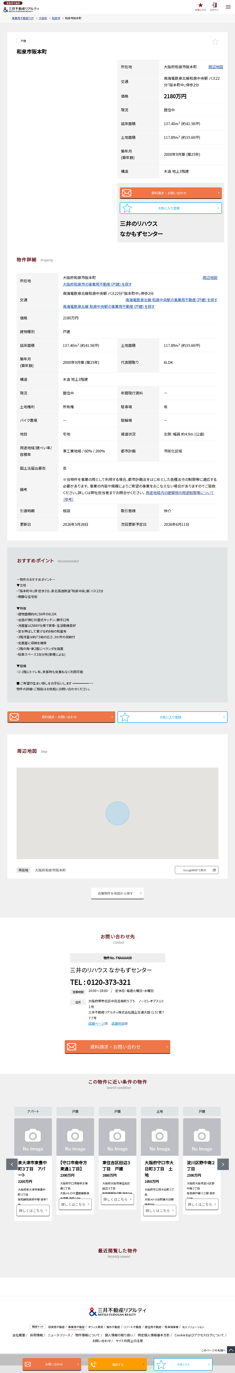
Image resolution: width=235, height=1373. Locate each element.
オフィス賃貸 (95, 1334)
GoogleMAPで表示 (194, 870)
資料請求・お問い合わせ (169, 193)
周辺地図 (215, 66)
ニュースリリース (58, 1342)
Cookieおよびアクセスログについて (198, 1342)
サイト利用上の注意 (128, 1348)
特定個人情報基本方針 (153, 1342)
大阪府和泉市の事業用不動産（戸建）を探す (97, 284)
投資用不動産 (56, 1334)
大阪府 (43, 18)
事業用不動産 (76, 1334)
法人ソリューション (193, 1334)
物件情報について (87, 1342)
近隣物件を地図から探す (115, 893)
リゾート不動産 (132, 1334)
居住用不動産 (153, 1334)
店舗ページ (98, 1023)
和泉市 (56, 18)
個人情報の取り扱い (118, 1342)
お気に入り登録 (169, 208)
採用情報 (35, 1342)
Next (223, 1168)
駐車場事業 (172, 1334)
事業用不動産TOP (23, 18)
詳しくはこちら (31, 1217)
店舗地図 (120, 1023)
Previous (12, 1168)
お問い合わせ (53, 1364)
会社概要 (18, 1342)
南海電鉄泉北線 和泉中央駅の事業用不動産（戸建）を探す (171, 299)
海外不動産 (113, 1334)
